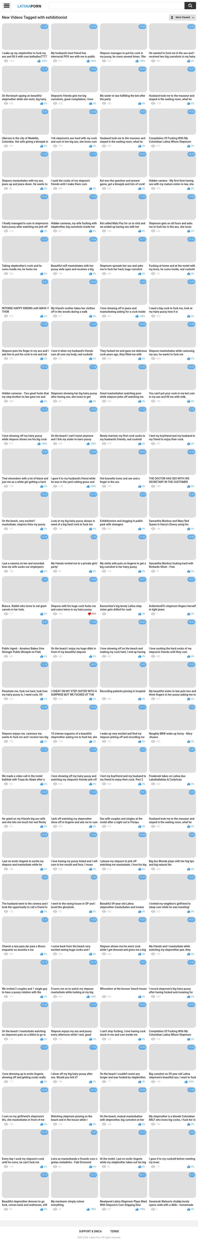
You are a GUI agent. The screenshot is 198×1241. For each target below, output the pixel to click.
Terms (114, 1231)
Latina (29, 6)
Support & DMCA (90, 1231)
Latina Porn (95, 1237)
